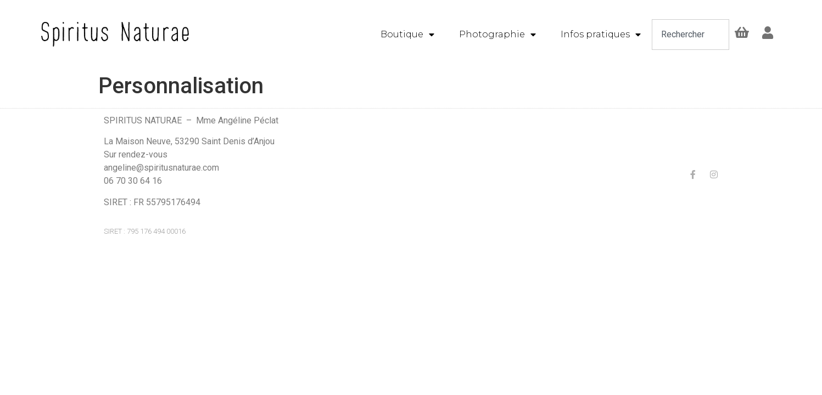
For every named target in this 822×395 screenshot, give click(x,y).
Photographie (497, 34)
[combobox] (690, 34)
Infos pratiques (601, 34)
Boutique (407, 34)
